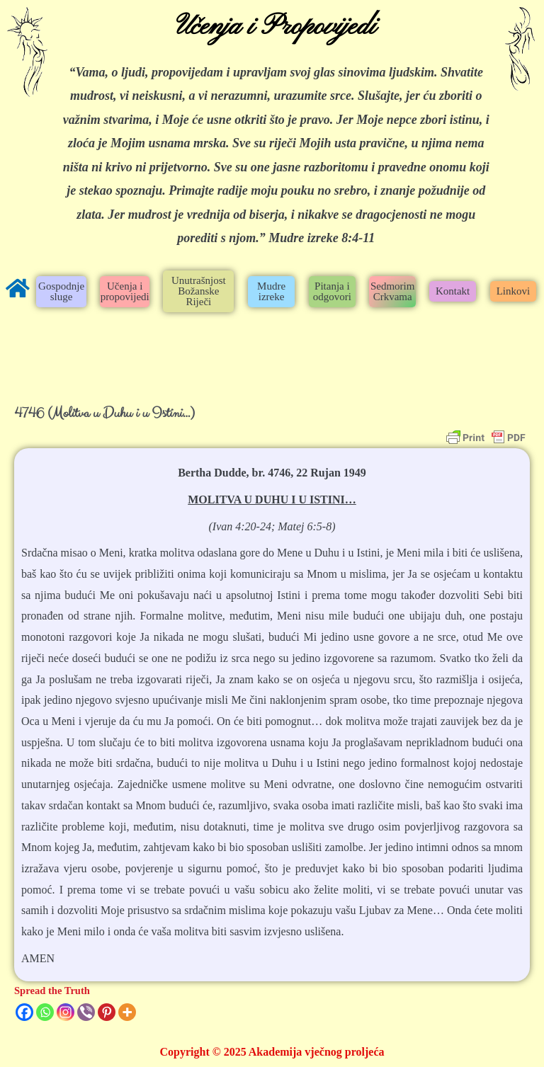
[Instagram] (65, 1012)
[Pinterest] (106, 1012)
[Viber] (86, 1012)
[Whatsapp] (45, 1012)
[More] (127, 1012)
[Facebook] (24, 1012)
